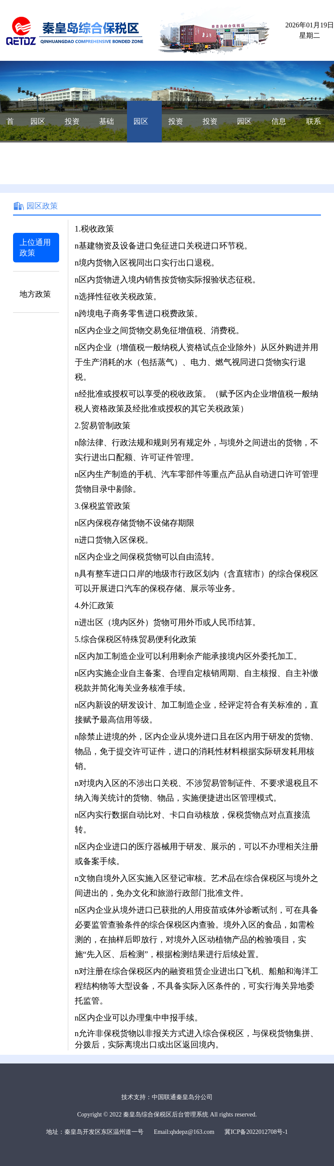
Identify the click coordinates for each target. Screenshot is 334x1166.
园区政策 (141, 129)
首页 (10, 129)
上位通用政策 (35, 247)
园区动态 (244, 129)
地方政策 (35, 294)
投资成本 (210, 129)
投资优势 (72, 129)
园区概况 (37, 129)
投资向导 (175, 129)
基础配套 (106, 129)
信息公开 (278, 129)
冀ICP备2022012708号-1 (255, 1132)
